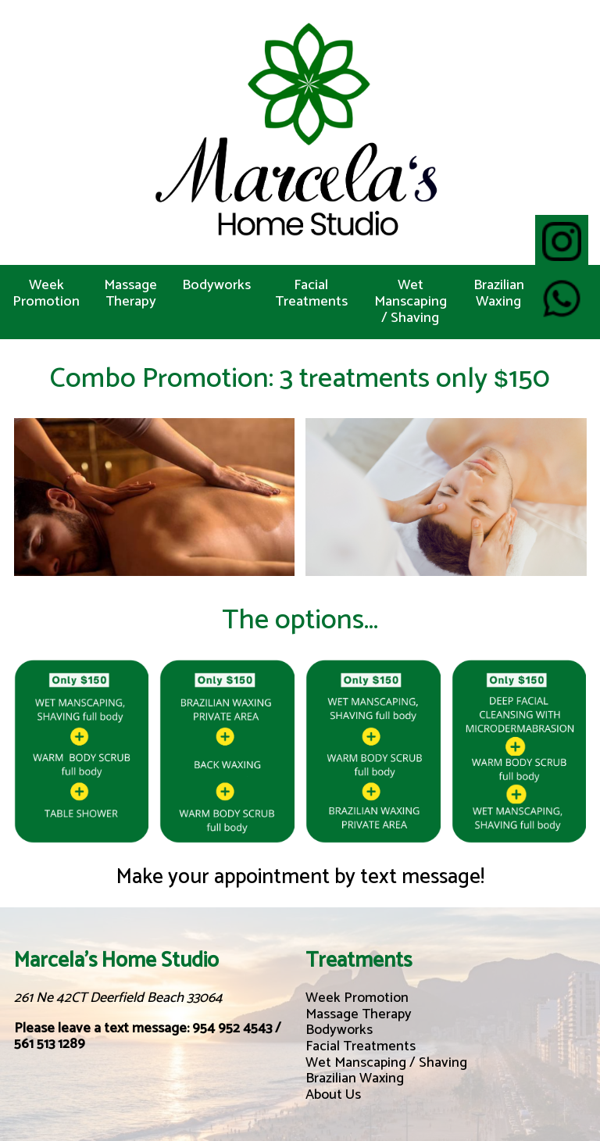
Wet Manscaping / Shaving (410, 302)
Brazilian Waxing (498, 293)
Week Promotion (46, 293)
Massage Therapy (130, 293)
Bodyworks (216, 285)
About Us (333, 1095)
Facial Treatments (311, 293)
